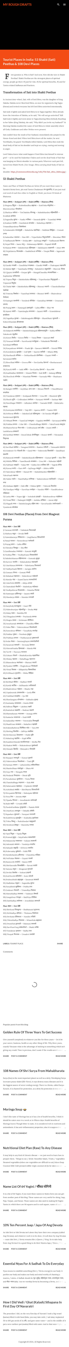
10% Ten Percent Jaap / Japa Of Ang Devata (33, 1225)
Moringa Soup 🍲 (15, 1109)
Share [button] (60, 943)
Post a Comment (19, 1056)
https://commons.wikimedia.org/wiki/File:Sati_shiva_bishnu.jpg (38, 172)
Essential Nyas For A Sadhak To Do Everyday (33, 1263)
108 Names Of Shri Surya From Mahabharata (33, 1071)
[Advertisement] (34, 26)
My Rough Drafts (17, 4)
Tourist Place (16, 943)
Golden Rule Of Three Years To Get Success (32, 1032)
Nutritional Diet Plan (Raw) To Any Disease (32, 1148)
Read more (61, 1056)
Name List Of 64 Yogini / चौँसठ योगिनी (27, 1186)
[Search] (58, 4)
